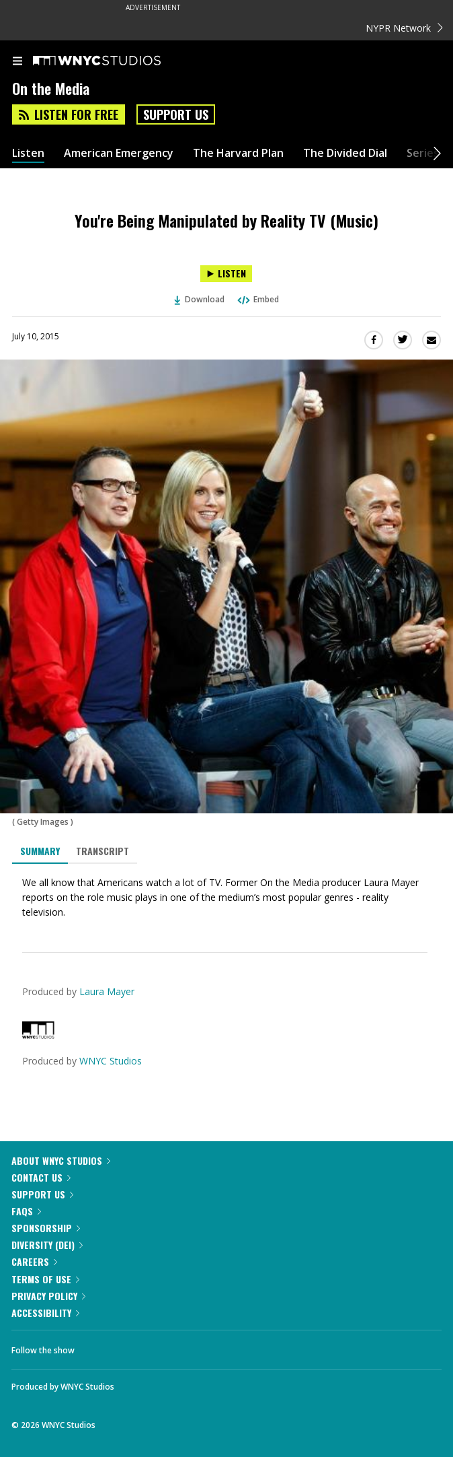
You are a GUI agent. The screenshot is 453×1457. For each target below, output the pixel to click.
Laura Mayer (106, 991)
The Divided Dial (345, 153)
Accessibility (45, 1313)
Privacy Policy (48, 1296)
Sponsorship (45, 1228)
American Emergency (118, 153)
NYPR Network (404, 28)
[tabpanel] (226, 897)
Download (199, 299)
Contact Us (41, 1177)
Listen (28, 153)
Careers (34, 1261)
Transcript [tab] (102, 851)
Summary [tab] (40, 851)
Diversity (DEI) (47, 1245)
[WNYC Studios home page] (113, 61)
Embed (257, 299)
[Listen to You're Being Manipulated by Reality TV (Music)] (226, 273)
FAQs (26, 1211)
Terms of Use (45, 1279)
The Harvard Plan (238, 153)
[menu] (17, 62)
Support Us (175, 114)
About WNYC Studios (60, 1160)
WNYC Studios (110, 1060)
